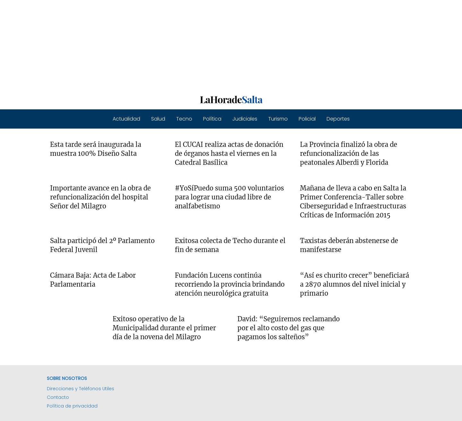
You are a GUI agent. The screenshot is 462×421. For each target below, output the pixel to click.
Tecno (184, 118)
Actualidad (126, 118)
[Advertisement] (192, 45)
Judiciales (244, 118)
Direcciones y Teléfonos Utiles (80, 388)
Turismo (278, 118)
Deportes (338, 118)
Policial (307, 118)
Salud (158, 118)
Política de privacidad (72, 406)
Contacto (58, 397)
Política (212, 118)
